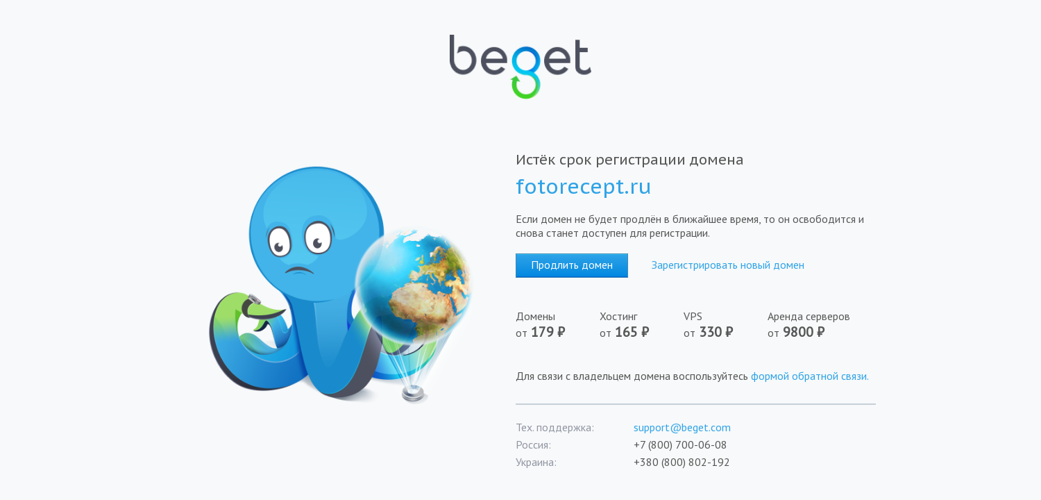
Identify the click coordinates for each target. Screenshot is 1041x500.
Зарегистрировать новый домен (728, 265)
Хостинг (642, 325)
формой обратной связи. (810, 376)
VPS (726, 325)
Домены (558, 325)
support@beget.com (682, 427)
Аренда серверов (813, 325)
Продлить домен (572, 265)
